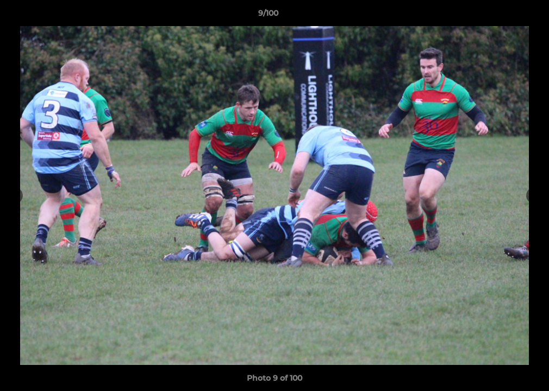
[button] (503, 16)
